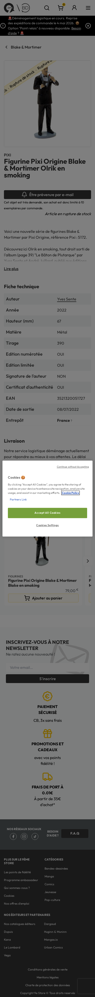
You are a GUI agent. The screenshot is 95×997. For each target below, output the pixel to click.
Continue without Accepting (73, 466)
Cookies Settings (47, 525)
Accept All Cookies (47, 512)
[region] (47, 498)
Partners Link (18, 499)
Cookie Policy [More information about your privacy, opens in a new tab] (70, 493)
